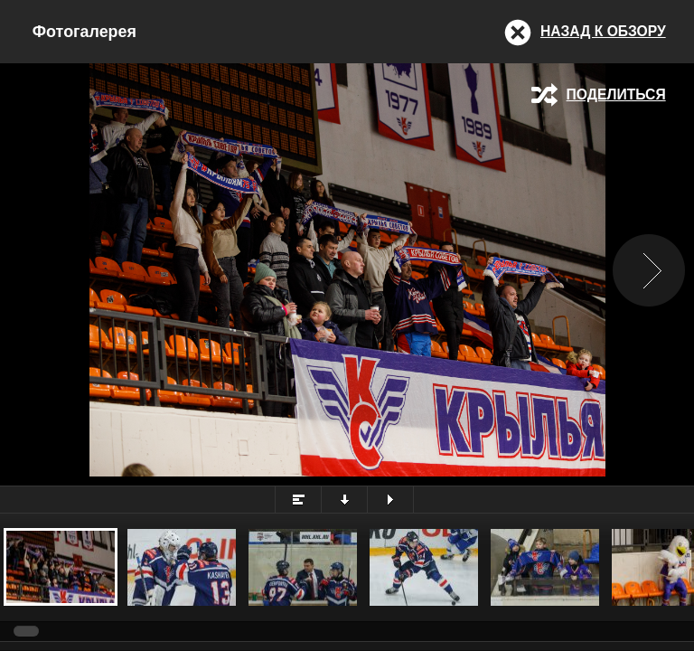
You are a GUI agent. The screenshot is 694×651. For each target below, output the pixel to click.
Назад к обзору (603, 31)
